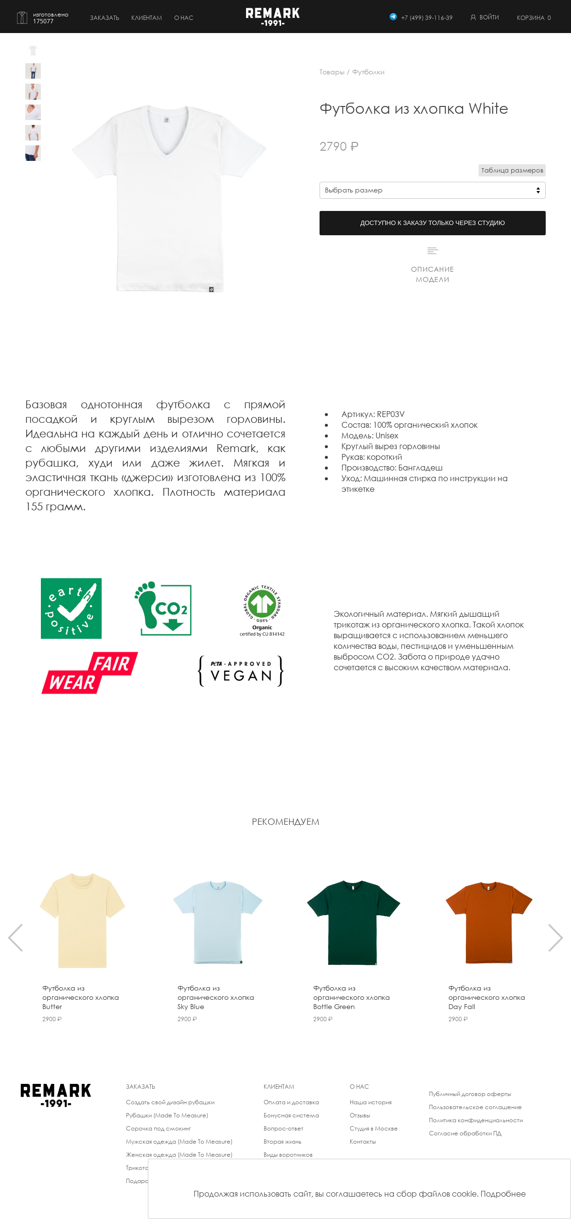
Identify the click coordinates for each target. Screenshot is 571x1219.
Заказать (104, 18)
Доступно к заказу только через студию (432, 222)
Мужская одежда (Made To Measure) (179, 1141)
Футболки (368, 71)
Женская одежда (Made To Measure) (179, 1154)
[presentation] (15, 937)
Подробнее (503, 1193)
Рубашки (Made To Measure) (167, 1115)
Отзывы (360, 1115)
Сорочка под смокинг (158, 1128)
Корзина (534, 18)
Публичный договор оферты (470, 1094)
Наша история (371, 1102)
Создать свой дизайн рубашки (170, 1102)
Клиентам (146, 18)
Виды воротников (288, 1154)
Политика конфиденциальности (476, 1120)
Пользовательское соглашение (475, 1107)
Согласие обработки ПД (465, 1133)
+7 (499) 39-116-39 (427, 18)
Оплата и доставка (291, 1102)
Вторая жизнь (283, 1141)
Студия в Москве (374, 1128)
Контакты (363, 1141)
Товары (332, 71)
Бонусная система (291, 1115)
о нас (184, 18)
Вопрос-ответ (283, 1128)
